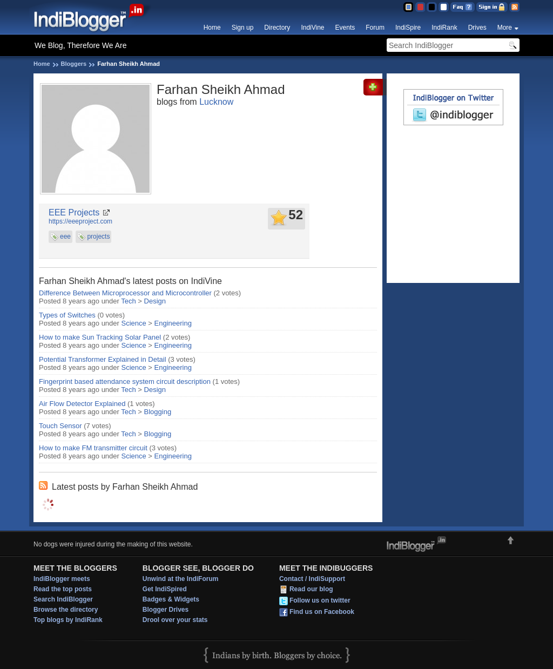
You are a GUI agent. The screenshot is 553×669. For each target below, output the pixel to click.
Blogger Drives (165, 609)
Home (212, 27)
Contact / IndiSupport (312, 579)
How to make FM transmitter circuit (93, 448)
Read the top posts (62, 589)
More (504, 27)
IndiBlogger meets (61, 579)
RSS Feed (514, 7)
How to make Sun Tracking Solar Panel (100, 337)
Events (345, 27)
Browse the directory (65, 609)
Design (155, 301)
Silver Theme (432, 7)
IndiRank (444, 27)
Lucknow (216, 101)
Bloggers (74, 63)
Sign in (492, 7)
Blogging (158, 412)
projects (98, 236)
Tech (128, 301)
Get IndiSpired (165, 589)
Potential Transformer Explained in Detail (102, 359)
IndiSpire (408, 27)
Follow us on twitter (319, 600)
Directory (277, 27)
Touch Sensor (60, 426)
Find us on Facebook (321, 612)
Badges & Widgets (171, 599)
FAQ (462, 7)
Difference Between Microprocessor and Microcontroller (125, 293)
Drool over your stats (175, 620)
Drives (477, 27)
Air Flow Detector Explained (82, 404)
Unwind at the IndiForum (181, 579)
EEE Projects (74, 212)
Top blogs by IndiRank (68, 620)
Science (134, 323)
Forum (375, 27)
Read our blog (311, 589)
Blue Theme (408, 7)
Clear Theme (444, 7)
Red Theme (420, 7)
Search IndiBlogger (63, 599)
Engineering (173, 323)
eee (65, 236)
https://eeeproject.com (80, 221)
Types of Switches (67, 315)
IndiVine (312, 27)
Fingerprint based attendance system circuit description (125, 381)
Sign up (243, 27)
